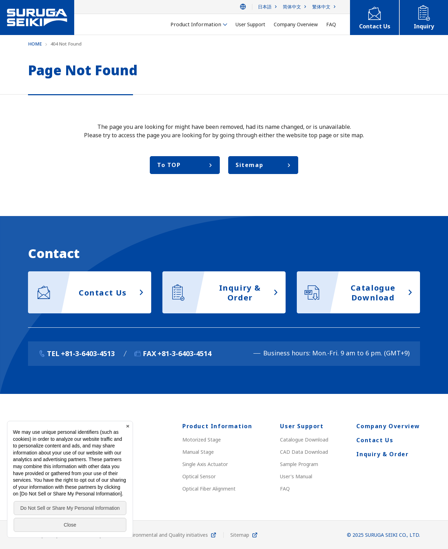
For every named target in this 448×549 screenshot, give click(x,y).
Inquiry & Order (382, 454)
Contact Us (374, 440)
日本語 (265, 7)
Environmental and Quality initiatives (166, 534)
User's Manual (296, 476)
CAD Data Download (304, 452)
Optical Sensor (199, 476)
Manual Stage (198, 452)
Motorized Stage (201, 439)
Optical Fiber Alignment (209, 488)
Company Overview (388, 426)
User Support (301, 426)
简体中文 (292, 7)
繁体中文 (321, 7)
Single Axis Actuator (205, 464)
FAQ (285, 488)
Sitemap (239, 534)
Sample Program (299, 464)
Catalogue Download (304, 439)
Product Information (217, 426)
